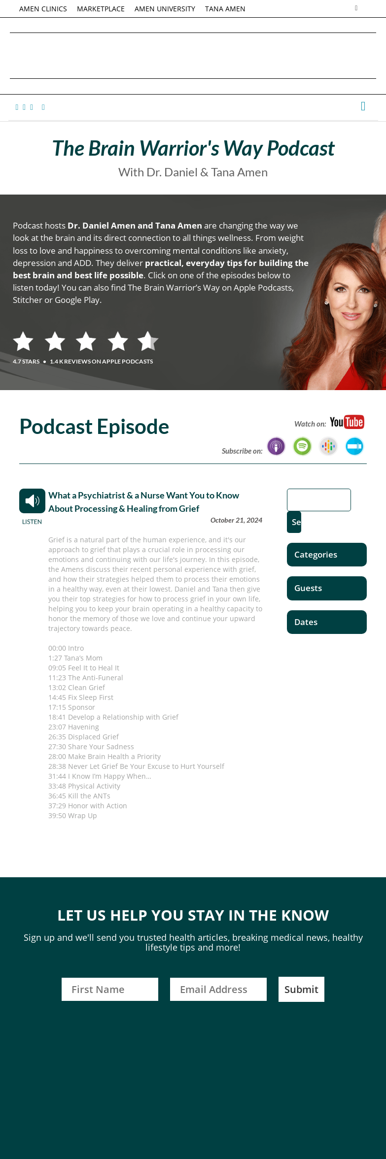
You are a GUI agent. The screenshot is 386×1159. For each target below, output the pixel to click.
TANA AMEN (226, 8)
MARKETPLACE (101, 8)
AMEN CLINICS (44, 8)
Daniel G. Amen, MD (193, 55)
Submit (301, 989)
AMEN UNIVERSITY (165, 8)
